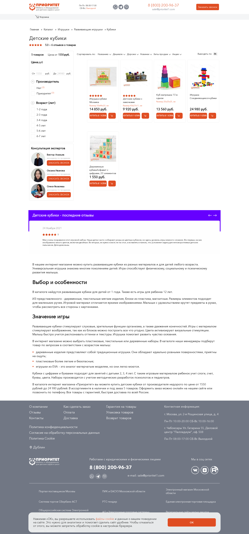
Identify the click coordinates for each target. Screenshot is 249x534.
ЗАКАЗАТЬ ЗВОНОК (58, 162)
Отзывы (35, 412)
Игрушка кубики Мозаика (98, 100)
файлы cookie (105, 519)
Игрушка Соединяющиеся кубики (203, 96)
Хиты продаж (161, 54)
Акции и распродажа (58, 18)
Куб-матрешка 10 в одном (167, 96)
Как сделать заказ (77, 407)
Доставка (71, 418)
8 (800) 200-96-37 (163, 5)
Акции (175, 54)
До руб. (62, 73)
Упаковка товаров (119, 412)
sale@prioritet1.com (163, 9)
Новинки (145, 54)
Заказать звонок (207, 7)
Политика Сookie (42, 438)
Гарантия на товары (121, 407)
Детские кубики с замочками (132, 100)
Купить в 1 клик (98, 115)
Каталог (41, 18)
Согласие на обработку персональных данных (64, 433)
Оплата (69, 412)
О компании (38, 407)
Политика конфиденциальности (53, 427)
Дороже (132, 54)
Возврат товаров (118, 418)
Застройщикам (151, 18)
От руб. (41, 73)
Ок (192, 522)
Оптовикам (173, 18)
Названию (103, 54)
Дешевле (118, 54)
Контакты (190, 18)
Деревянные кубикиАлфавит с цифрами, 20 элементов (102, 170)
